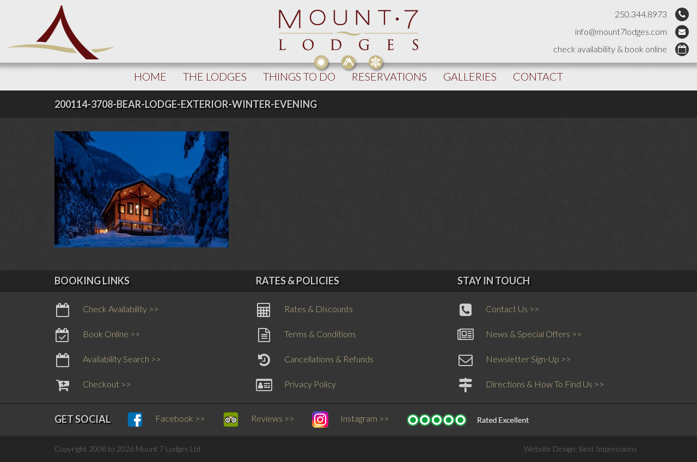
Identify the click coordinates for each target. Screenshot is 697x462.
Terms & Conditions (306, 335)
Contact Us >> (498, 310)
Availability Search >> (107, 360)
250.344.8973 (641, 14)
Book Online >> (97, 335)
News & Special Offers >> (519, 335)
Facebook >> (166, 419)
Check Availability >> (106, 310)
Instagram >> (350, 419)
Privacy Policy (296, 385)
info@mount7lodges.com (621, 31)
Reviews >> (258, 419)
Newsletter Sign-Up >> (514, 360)
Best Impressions (608, 448)
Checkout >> (92, 385)
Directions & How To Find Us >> (530, 385)
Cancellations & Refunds (315, 360)
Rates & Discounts (304, 310)
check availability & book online (610, 49)
